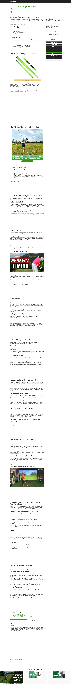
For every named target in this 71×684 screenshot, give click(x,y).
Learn (52, 2)
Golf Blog (20, 1)
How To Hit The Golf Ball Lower (18, 614)
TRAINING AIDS (54, 44)
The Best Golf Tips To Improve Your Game (20, 615)
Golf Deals (26, 1)
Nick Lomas (13, 623)
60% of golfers (33, 204)
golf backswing (29, 247)
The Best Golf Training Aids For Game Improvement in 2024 (23, 616)
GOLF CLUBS (54, 42)
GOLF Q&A (54, 53)
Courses (56, 1)
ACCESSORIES (54, 55)
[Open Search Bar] (60, 2)
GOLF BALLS (53, 46)
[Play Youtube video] (27, 262)
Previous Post (13, 659)
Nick (12, 627)
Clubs (32, 2)
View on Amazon (27, 80)
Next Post (19, 659)
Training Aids (38, 2)
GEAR (54, 57)
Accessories (45, 2)
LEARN (54, 51)
